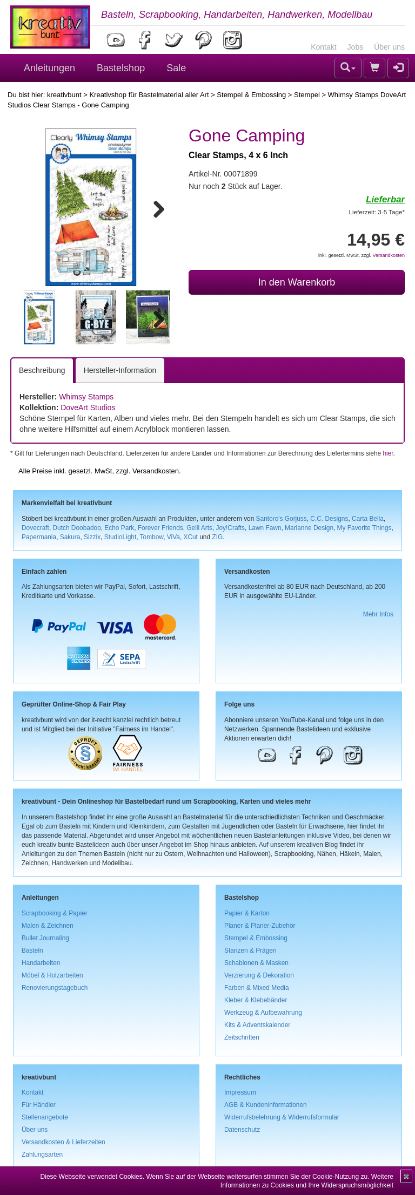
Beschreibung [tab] (42, 370)
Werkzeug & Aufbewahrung (263, 1012)
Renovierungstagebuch (55, 988)
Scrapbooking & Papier (55, 913)
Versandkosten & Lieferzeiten (63, 1142)
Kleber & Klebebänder (255, 1000)
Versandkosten (388, 255)
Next (154, 207)
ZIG (217, 537)
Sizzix (92, 537)
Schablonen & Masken (256, 963)
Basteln (32, 950)
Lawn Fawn (265, 528)
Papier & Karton (247, 913)
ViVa (173, 537)
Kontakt (323, 47)
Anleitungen (49, 68)
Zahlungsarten (42, 1154)
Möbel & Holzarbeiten (52, 975)
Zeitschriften (241, 1037)
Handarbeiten (41, 963)
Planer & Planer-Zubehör (260, 925)
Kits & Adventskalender (257, 1025)
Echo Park (119, 528)
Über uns (389, 47)
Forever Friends (160, 528)
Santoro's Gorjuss (281, 518)
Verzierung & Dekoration (259, 975)
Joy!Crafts (230, 528)
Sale (176, 68)
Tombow (152, 537)
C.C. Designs (329, 518)
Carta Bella (368, 518)
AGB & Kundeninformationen (265, 1105)
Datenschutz (242, 1129)
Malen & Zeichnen (47, 925)
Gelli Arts (199, 528)
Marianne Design (309, 528)
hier (388, 453)
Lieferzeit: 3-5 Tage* (377, 211)
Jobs (355, 47)
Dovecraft (35, 528)
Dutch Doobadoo (77, 528)
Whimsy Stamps (86, 396)
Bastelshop (121, 68)
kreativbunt (64, 95)
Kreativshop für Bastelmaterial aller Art (149, 95)
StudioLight (120, 537)
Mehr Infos (378, 614)
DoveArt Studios (88, 407)
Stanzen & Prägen (250, 950)
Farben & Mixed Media (256, 988)
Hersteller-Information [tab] (120, 370)
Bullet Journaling (45, 938)
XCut (190, 537)
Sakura (70, 537)
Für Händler (39, 1105)
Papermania (39, 537)
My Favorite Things (364, 528)
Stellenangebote (45, 1117)
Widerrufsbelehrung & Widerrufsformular (281, 1117)
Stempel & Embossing (251, 95)
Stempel (307, 95)
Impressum (240, 1092)
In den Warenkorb (296, 282)
